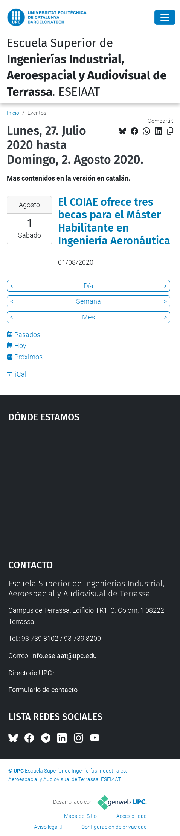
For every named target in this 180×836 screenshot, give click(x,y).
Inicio (13, 113)
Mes (88, 317)
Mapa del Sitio (80, 816)
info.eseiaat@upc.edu (64, 656)
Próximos (28, 357)
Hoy (20, 345)
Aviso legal (46, 827)
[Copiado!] (170, 131)
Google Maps (90, 487)
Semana (88, 301)
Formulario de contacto (43, 690)
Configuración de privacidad (114, 827)
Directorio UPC (30, 673)
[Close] (164, 17)
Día (88, 286)
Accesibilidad (131, 816)
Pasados (27, 335)
